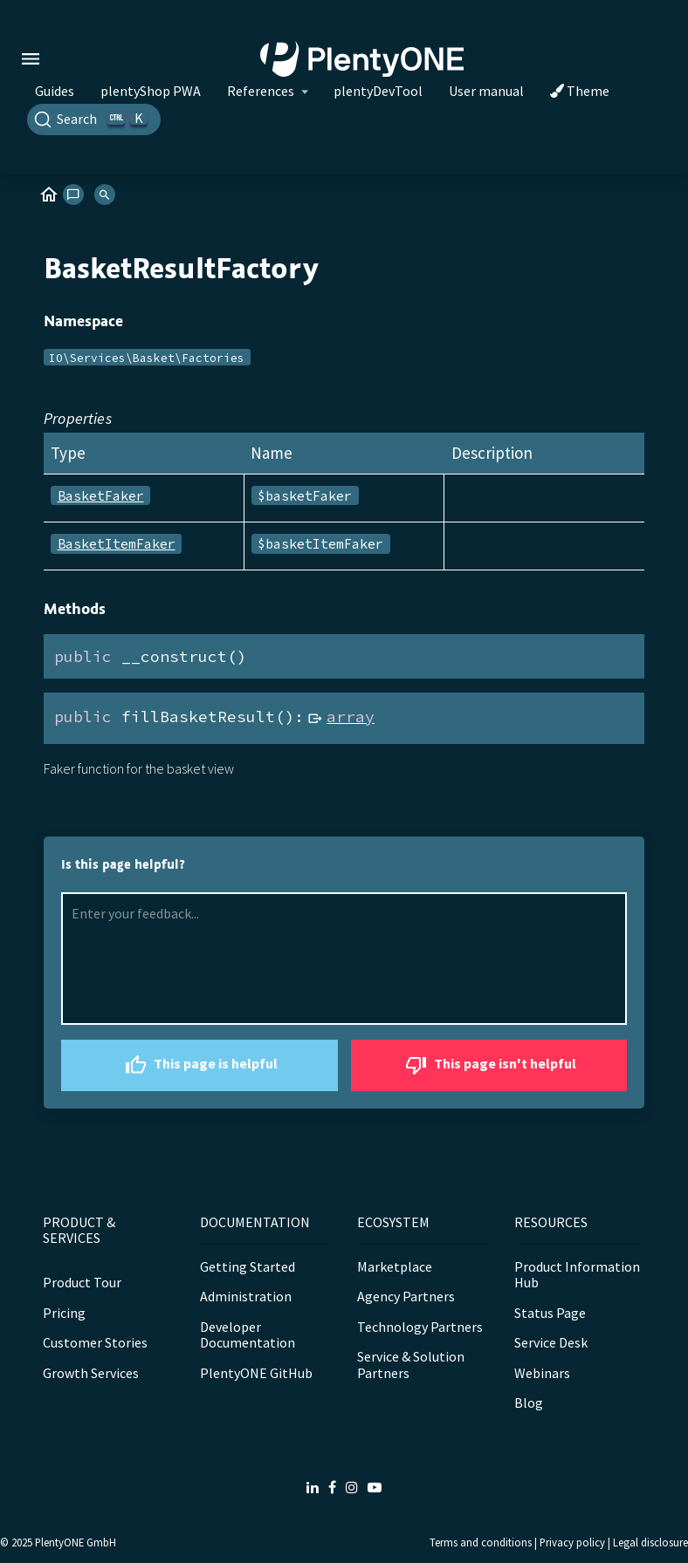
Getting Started (247, 1266)
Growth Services (91, 1373)
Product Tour (82, 1282)
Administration (246, 1296)
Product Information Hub (577, 1274)
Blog (528, 1402)
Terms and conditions (481, 1542)
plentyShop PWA (150, 90)
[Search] (94, 119)
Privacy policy (572, 1542)
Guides (54, 90)
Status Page (550, 1312)
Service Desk (551, 1342)
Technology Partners (420, 1326)
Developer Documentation (247, 1334)
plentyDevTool (378, 90)
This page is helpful (199, 1065)
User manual (486, 90)
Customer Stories (95, 1342)
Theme (579, 91)
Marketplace (394, 1266)
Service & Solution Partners (410, 1364)
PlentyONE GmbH (75, 1542)
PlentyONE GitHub (256, 1373)
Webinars (542, 1373)
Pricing (64, 1312)
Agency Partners (406, 1296)
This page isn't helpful (488, 1065)
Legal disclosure (650, 1542)
